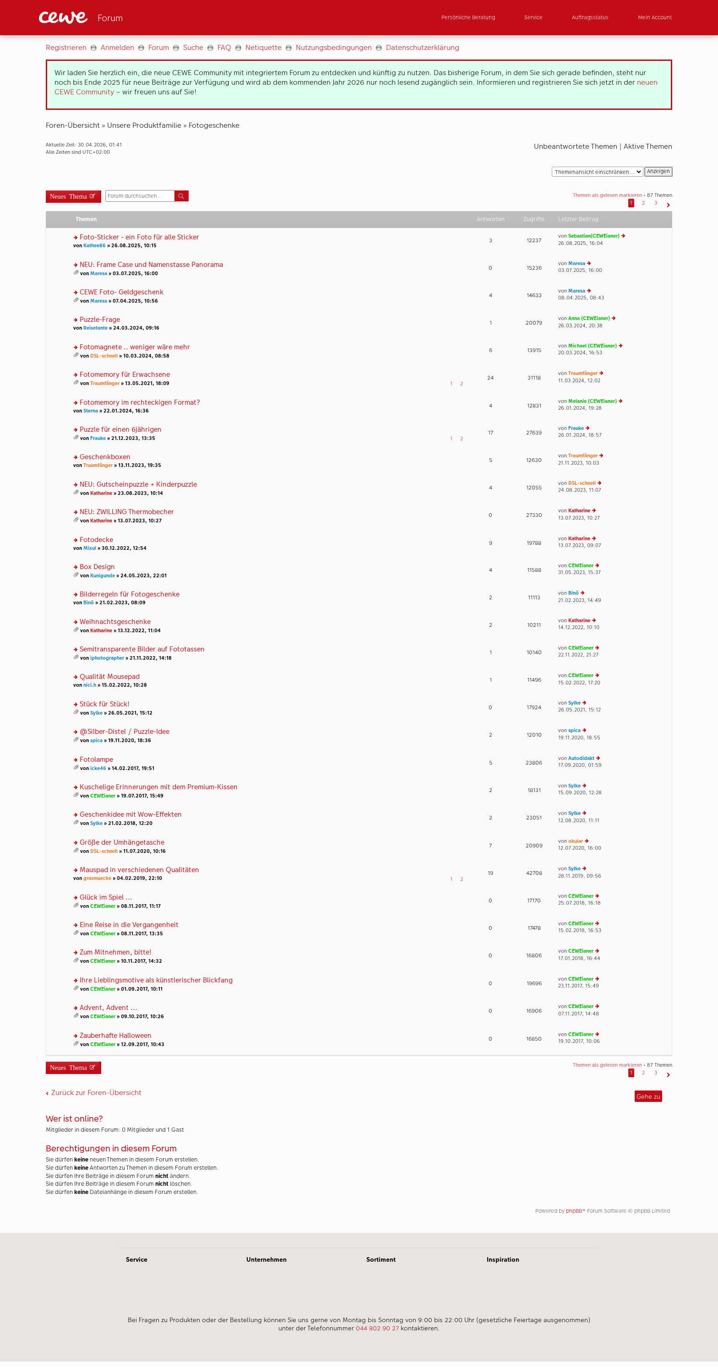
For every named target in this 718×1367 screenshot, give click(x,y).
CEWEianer (580, 565)
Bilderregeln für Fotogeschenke (130, 594)
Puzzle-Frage (100, 319)
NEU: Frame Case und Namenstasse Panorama (151, 264)
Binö (88, 602)
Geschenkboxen (105, 457)
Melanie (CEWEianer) (592, 401)
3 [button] (655, 203)
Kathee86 (94, 245)
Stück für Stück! (105, 704)
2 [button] (643, 203)
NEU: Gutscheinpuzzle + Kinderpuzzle (138, 484)
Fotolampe (96, 759)
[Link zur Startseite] (128, 17)
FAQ (224, 47)
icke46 (98, 768)
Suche (193, 47)
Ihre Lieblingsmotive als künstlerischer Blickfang (156, 980)
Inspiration (503, 1259)
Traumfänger (105, 383)
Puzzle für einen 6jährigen (121, 429)
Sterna (90, 410)
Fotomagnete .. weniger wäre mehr (135, 347)
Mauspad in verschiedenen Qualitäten (139, 870)
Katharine (101, 493)
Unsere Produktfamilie (144, 125)
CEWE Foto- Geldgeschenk (121, 292)
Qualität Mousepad (110, 677)
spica (96, 740)
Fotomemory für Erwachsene (125, 374)
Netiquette (263, 47)
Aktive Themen (648, 146)
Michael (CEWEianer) (592, 345)
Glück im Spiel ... (106, 897)
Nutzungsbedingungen (334, 47)
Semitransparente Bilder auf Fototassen (142, 649)
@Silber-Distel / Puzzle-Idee (124, 731)
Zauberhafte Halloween (116, 1035)
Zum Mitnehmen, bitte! (116, 952)
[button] (667, 203)
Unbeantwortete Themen (575, 146)
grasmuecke (97, 878)
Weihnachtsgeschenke (115, 622)
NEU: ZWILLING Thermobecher (127, 512)
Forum (158, 47)
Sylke (96, 713)
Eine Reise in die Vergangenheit (129, 925)
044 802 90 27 (377, 1328)
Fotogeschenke (214, 125)
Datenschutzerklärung (422, 47)
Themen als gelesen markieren (607, 195)
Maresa (98, 273)
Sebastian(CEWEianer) (594, 236)
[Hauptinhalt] (359, 634)
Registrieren (66, 47)
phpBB (574, 1211)
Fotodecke (96, 540)
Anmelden (117, 47)
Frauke (98, 438)
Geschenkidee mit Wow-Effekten (131, 814)
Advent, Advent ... (108, 1008)
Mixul (89, 548)
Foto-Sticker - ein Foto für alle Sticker (139, 237)
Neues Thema (68, 196)
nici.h (89, 685)
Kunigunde (102, 575)
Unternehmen (266, 1259)
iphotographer (107, 658)
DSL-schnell (104, 356)
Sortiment (381, 1259)
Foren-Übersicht (73, 125)
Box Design (97, 567)
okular (575, 841)
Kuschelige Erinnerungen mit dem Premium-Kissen (159, 787)
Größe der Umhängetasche (122, 842)
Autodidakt (581, 758)
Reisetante (95, 328)
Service (136, 1259)
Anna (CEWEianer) (589, 318)
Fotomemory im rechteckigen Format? (140, 402)
